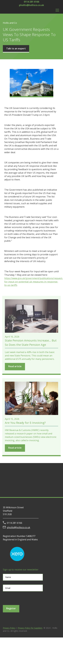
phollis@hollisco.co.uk (31, 5)
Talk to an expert (16, 48)
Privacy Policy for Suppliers (30, 628)
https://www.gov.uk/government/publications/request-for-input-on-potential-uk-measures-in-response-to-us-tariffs (33, 282)
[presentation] (24, 598)
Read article (15, 366)
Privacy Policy (9, 628)
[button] (57, 10)
